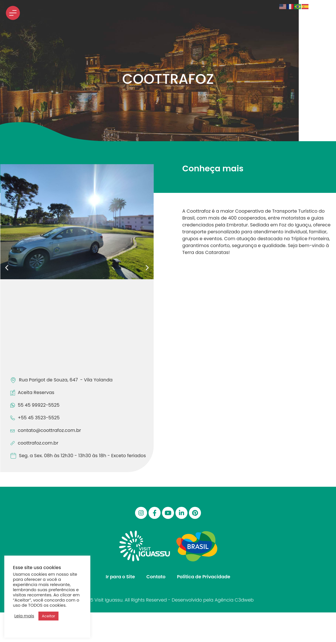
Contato (156, 576)
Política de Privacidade (203, 576)
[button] (6, 267)
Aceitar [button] (48, 616)
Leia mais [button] (24, 615)
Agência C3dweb (234, 600)
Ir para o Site (120, 576)
